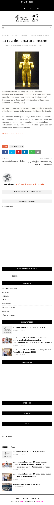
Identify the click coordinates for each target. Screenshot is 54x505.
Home (18, 498)
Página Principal (7, 36)
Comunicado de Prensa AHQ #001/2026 (29, 327)
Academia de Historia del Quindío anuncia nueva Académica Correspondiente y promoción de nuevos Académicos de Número (32, 340)
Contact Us (35, 498)
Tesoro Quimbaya (9, 315)
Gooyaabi (39, 502)
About (25, 498)
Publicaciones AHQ (21, 36)
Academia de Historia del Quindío (16, 46)
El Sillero (6, 292)
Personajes (7, 304)
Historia (6, 296)
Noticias (6, 300)
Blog (21, 502)
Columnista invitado (10, 288)
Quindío (6, 311)
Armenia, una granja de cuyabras (26, 484)
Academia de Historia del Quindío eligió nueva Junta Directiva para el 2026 (32, 351)
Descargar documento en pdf (13, 133)
